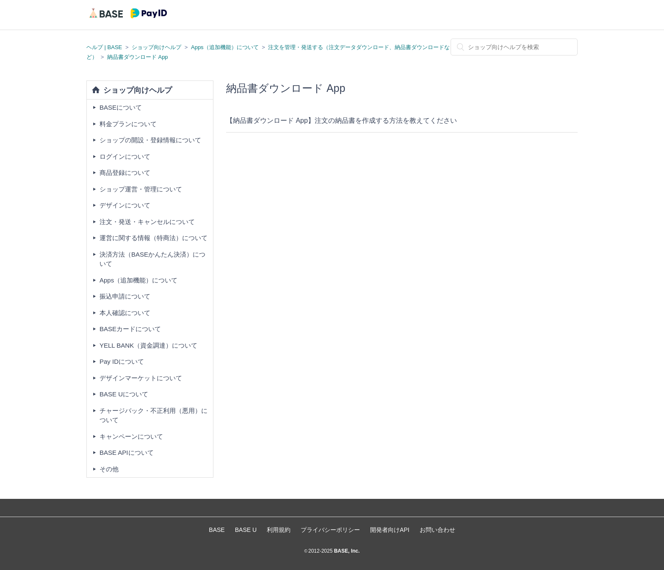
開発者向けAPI (389, 529)
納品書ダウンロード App (137, 57)
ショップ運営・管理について (141, 189)
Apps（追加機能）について (225, 47)
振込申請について (125, 296)
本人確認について (125, 312)
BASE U (246, 529)
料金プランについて (128, 123)
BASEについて (121, 107)
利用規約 (278, 529)
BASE (216, 529)
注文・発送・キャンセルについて (147, 221)
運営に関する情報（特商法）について (154, 237)
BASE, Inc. (346, 551)
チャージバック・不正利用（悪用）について (154, 415)
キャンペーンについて (131, 436)
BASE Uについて (124, 394)
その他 (109, 469)
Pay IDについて (122, 361)
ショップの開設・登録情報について (150, 140)
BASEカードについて (130, 328)
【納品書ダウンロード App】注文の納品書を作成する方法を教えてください (341, 120)
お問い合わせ (437, 529)
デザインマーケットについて (141, 378)
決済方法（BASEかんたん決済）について (152, 259)
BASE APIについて (127, 452)
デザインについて (125, 205)
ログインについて (125, 156)
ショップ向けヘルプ (156, 47)
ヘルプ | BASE (104, 47)
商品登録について (125, 172)
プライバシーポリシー (330, 529)
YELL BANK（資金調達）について (148, 345)
